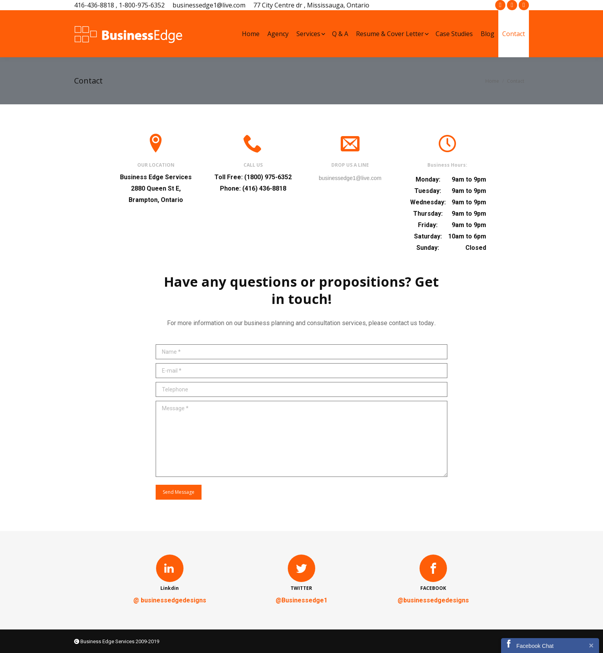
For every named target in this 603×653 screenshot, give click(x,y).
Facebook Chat (535, 646)
